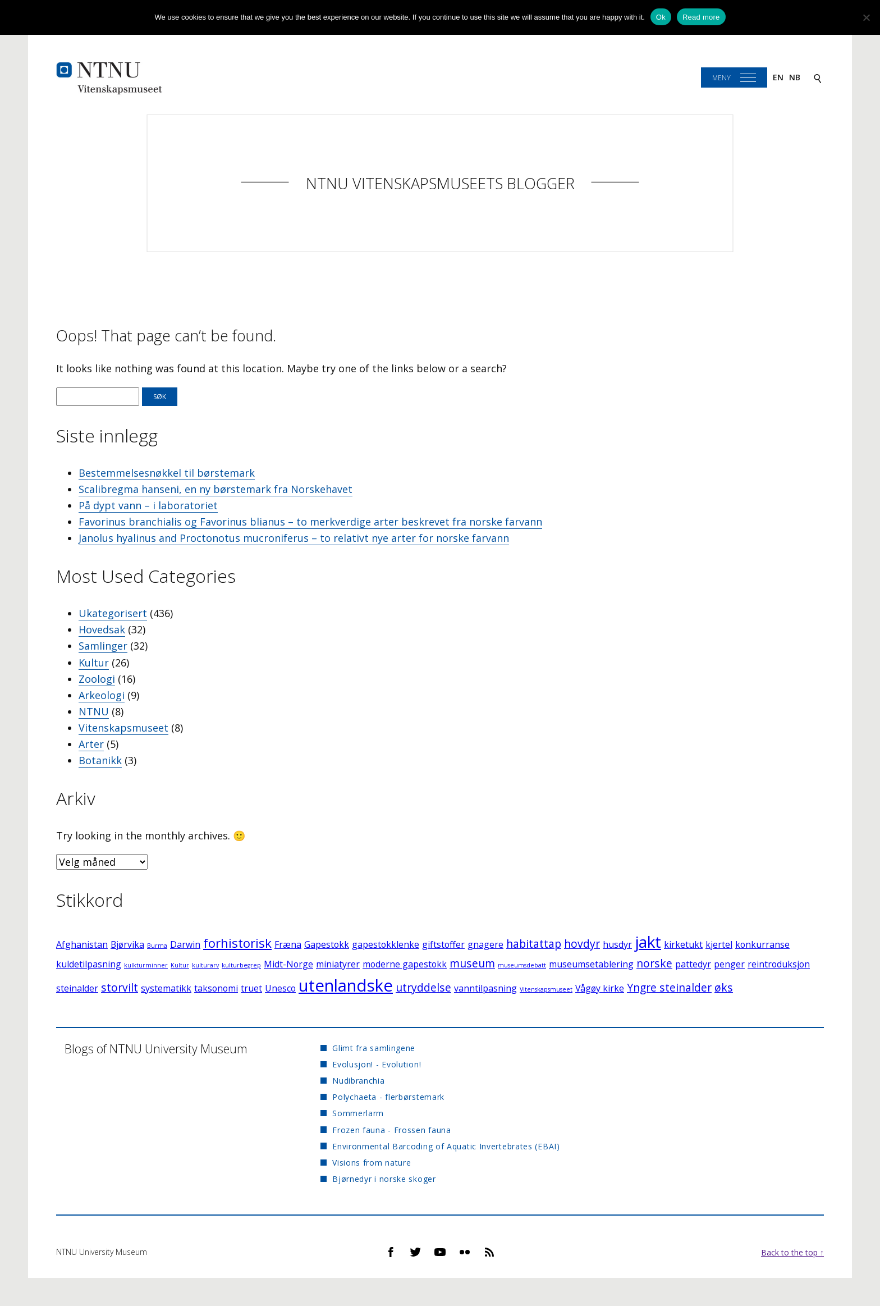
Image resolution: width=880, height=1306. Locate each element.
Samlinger (103, 645)
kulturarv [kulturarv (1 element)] (205, 965)
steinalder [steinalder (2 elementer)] (77, 988)
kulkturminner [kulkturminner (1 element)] (146, 965)
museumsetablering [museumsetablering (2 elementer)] (591, 964)
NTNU (94, 711)
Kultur (94, 662)
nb (794, 77)
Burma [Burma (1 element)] (157, 945)
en (778, 77)
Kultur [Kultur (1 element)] (180, 965)
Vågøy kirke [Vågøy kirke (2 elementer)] (599, 988)
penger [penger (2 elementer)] (729, 964)
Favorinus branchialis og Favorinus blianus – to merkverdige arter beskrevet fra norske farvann (310, 521)
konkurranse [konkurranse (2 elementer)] (762, 944)
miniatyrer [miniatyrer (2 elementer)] (338, 964)
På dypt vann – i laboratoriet (148, 505)
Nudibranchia (358, 1080)
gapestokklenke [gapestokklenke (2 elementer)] (385, 944)
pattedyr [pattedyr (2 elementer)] (693, 964)
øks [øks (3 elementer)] (723, 987)
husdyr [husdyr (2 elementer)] (617, 944)
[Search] (818, 78)
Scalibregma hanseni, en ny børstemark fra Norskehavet (215, 489)
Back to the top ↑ (792, 1252)
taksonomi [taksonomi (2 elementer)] (216, 988)
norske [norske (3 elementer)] (654, 963)
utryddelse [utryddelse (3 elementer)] (423, 987)
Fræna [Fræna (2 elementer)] (287, 944)
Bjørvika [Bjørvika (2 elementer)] (127, 944)
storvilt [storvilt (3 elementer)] (119, 987)
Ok (661, 17)
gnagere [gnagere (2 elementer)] (485, 944)
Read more (701, 17)
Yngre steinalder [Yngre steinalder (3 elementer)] (669, 987)
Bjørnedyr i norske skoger (384, 1178)
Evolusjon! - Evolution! (376, 1064)
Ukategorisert (113, 613)
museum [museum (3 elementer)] (472, 963)
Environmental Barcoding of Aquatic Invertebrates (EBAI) (446, 1146)
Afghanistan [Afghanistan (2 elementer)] (82, 944)
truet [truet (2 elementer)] (251, 988)
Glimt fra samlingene (373, 1048)
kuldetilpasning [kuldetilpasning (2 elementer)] (88, 964)
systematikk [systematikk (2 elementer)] (166, 988)
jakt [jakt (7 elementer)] (648, 941)
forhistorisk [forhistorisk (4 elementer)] (237, 942)
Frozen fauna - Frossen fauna (391, 1130)
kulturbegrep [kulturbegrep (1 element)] (241, 965)
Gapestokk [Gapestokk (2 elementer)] (326, 944)
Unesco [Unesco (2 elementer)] (280, 988)
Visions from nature (371, 1162)
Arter (91, 744)
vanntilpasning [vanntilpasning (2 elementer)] (485, 988)
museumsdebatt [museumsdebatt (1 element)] (522, 965)
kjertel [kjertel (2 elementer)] (718, 944)
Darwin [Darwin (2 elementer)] (185, 944)
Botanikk (100, 760)
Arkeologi (102, 695)
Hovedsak (102, 629)
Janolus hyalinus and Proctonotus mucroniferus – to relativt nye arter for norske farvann (294, 538)
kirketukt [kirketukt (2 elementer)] (683, 944)
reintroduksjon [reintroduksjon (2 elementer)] (779, 964)
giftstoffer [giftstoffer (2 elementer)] (443, 944)
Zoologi (97, 679)
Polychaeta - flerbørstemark (388, 1097)
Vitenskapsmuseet (123, 727)
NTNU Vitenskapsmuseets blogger (440, 183)
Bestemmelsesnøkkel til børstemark (167, 473)
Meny (721, 78)
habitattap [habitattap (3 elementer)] (533, 943)
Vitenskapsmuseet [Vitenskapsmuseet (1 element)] (546, 989)
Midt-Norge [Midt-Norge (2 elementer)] (288, 964)
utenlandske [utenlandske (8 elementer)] (346, 985)
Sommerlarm (358, 1113)
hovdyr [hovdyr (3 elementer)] (582, 943)
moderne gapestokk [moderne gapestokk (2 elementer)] (405, 964)
